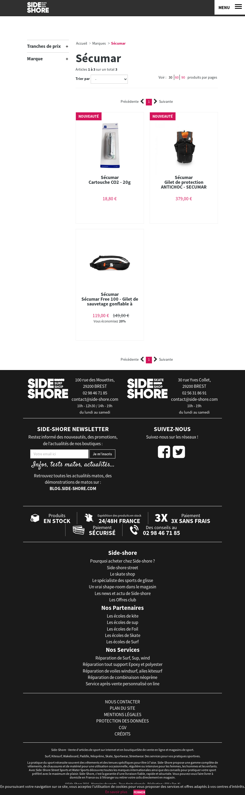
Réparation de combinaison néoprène (122, 677)
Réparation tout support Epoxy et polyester (123, 664)
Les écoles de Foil (122, 629)
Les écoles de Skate (122, 635)
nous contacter (122, 702)
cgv (122, 727)
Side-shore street (122, 568)
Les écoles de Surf (122, 642)
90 (183, 77)
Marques (99, 43)
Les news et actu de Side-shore (123, 593)
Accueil (81, 43)
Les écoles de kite (122, 616)
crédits (122, 734)
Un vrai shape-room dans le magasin (122, 587)
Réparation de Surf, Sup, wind (122, 658)
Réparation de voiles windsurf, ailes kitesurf (122, 671)
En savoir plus (116, 791)
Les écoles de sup (122, 622)
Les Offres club (122, 600)
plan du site (122, 708)
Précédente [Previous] (132, 101)
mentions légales (122, 714)
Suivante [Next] (163, 101)
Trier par (83, 78)
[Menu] (230, 7)
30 (170, 77)
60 (177, 77)
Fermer (139, 792)
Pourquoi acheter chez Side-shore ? (122, 561)
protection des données (122, 721)
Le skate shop (122, 574)
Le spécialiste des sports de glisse (122, 580)
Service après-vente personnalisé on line (122, 684)
